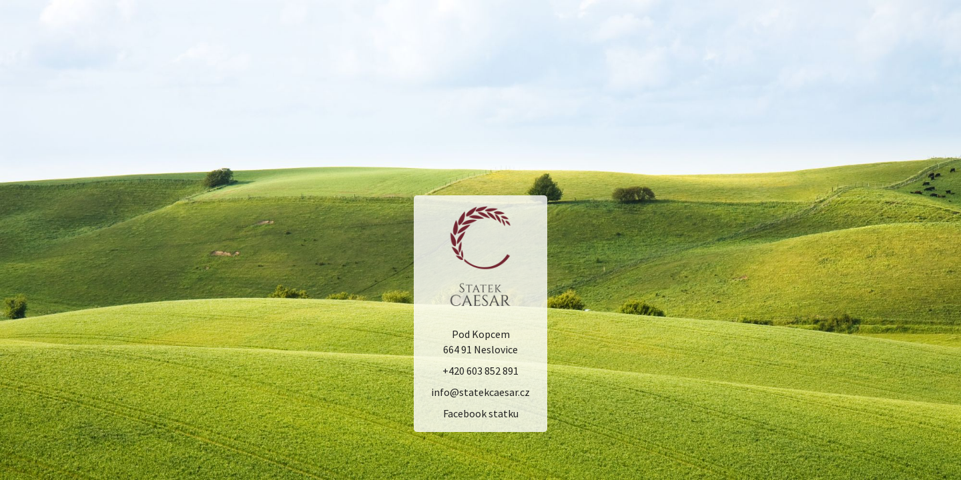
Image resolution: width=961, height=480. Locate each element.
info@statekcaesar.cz (480, 392)
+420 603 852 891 (480, 371)
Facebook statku (481, 414)
